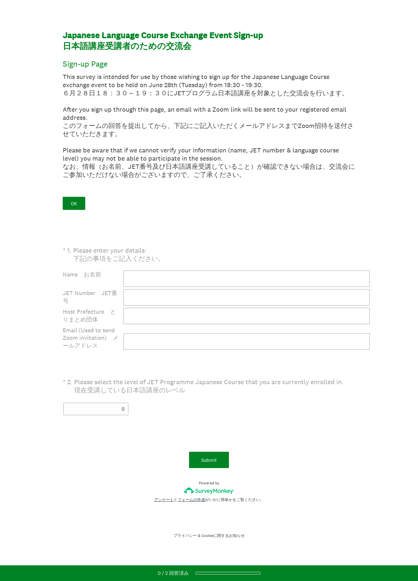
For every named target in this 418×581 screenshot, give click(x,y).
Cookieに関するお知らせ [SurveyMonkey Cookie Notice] (223, 535)
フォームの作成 (191, 499)
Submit (209, 460)
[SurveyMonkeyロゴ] (209, 490)
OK (74, 203)
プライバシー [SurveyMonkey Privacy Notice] (185, 535)
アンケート (164, 499)
